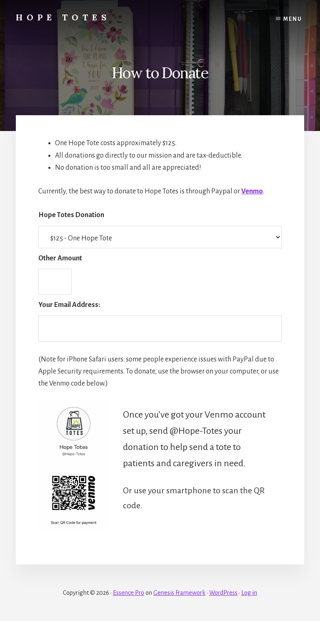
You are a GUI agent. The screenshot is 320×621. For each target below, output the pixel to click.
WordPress (223, 592)
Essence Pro (128, 592)
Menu (292, 19)
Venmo (252, 191)
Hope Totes (63, 17)
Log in (249, 592)
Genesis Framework (179, 592)
